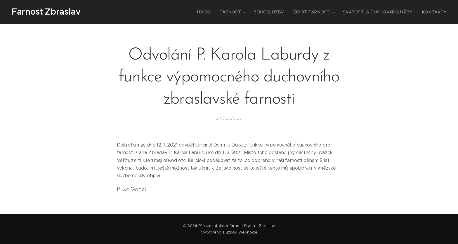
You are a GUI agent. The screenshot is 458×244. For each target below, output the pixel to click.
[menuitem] (223, 12)
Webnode (247, 232)
